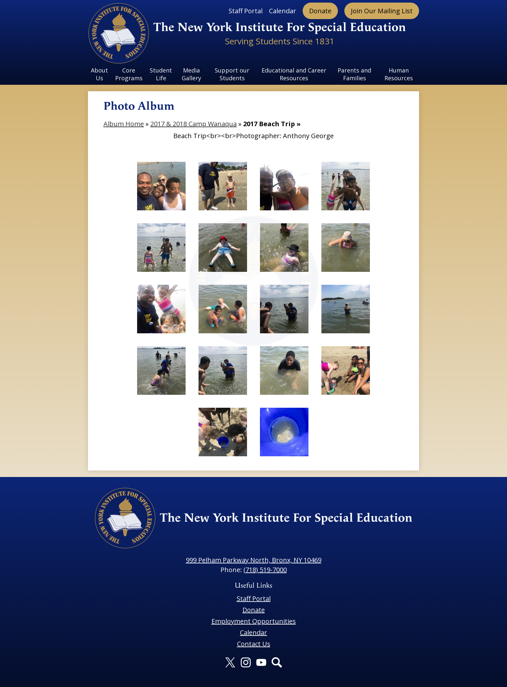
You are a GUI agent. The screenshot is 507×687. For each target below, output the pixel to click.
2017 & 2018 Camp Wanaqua (193, 123)
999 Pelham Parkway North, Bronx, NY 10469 (253, 560)
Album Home (123, 123)
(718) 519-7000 (265, 569)
